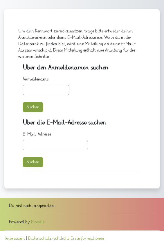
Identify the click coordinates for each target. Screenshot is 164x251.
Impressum (15, 238)
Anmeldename (35, 79)
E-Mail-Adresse (37, 134)
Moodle (37, 222)
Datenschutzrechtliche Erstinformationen (66, 238)
